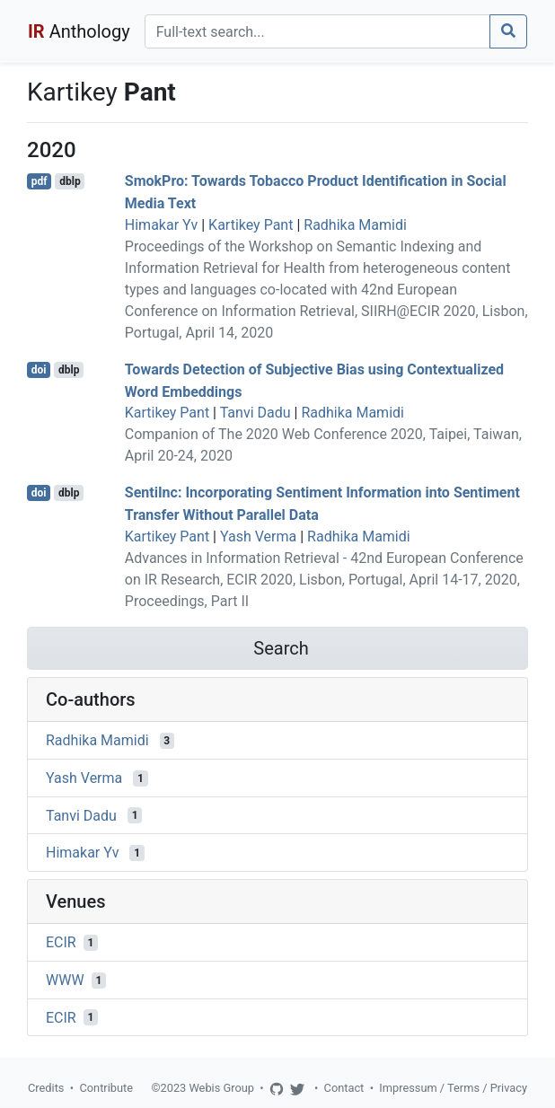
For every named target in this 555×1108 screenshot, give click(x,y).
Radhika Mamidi (355, 224)
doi (39, 370)
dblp (69, 181)
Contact (344, 1088)
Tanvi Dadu (255, 412)
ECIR (61, 942)
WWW (65, 980)
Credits (46, 1088)
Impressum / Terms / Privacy (453, 1088)
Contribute (106, 1088)
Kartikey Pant (250, 224)
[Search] (317, 31)
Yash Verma (258, 536)
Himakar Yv (161, 224)
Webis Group (221, 1088)
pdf (39, 181)
